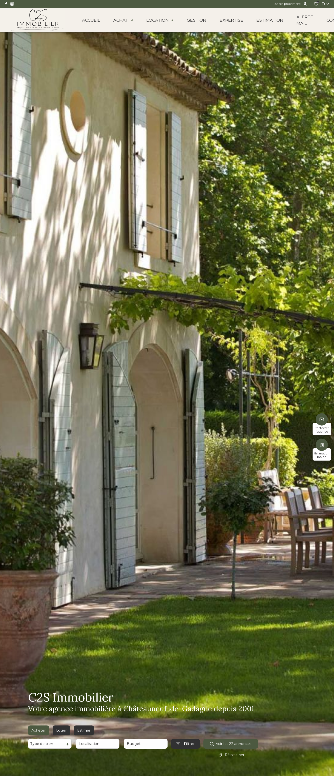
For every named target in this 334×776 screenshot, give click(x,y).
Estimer (84, 734)
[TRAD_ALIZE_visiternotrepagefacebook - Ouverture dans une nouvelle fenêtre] (6, 3)
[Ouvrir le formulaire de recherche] (185, 748)
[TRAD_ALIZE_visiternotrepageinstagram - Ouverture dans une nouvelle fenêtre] (12, 4)
